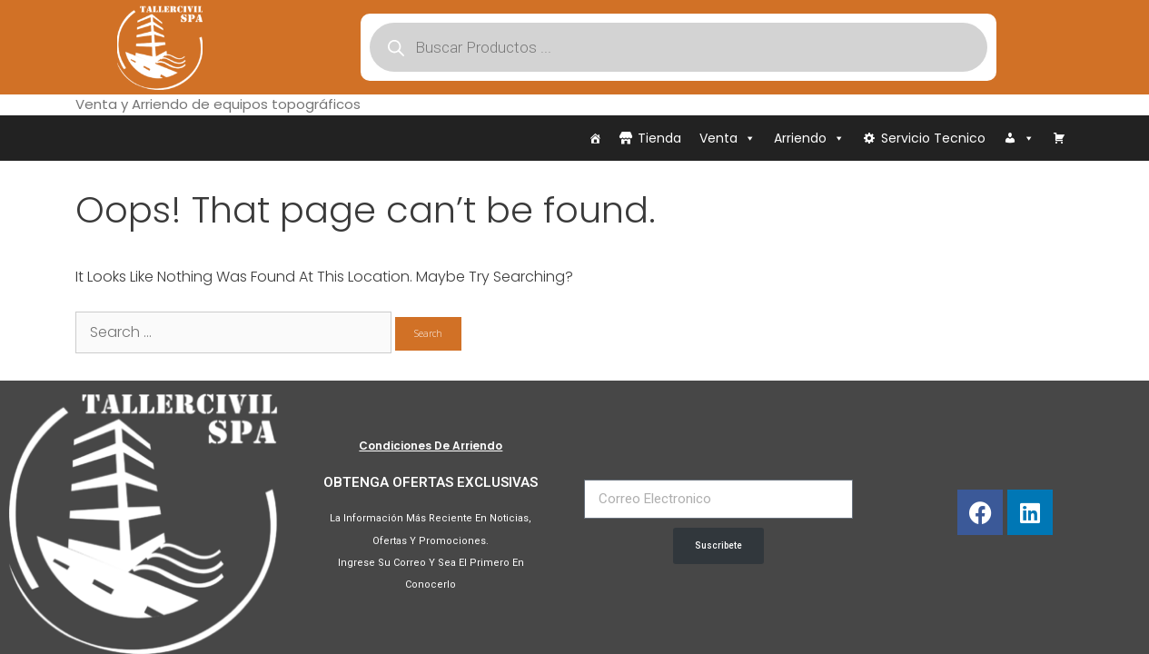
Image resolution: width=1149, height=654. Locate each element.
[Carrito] (1059, 138)
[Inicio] (594, 138)
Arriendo (809, 138)
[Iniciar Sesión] (1019, 138)
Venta (727, 138)
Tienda (659, 138)
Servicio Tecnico (933, 138)
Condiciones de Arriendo (430, 445)
